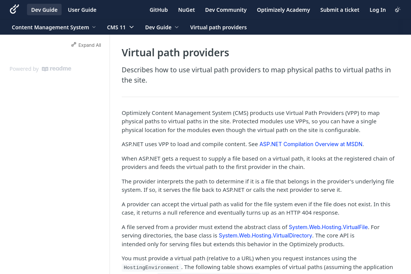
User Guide (82, 9)
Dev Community (226, 9)
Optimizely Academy (283, 9)
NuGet (186, 9)
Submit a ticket (339, 9)
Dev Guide (44, 9)
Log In (378, 9)
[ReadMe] (56, 69)
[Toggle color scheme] (397, 9)
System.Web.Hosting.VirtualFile (328, 227)
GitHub (158, 9)
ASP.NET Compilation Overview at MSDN (310, 144)
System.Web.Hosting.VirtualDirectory (265, 235)
